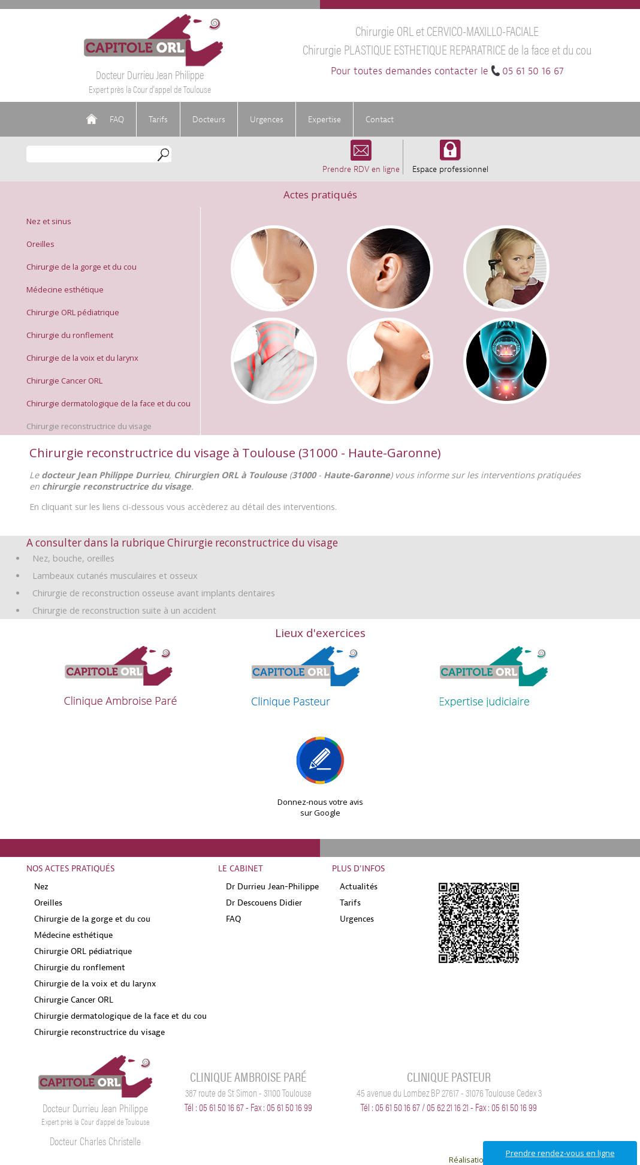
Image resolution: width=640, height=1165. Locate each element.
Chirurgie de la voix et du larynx (82, 357)
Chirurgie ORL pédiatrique (72, 312)
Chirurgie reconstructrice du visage (89, 426)
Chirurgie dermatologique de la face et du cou (108, 403)
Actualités (359, 886)
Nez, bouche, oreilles (73, 558)
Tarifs (158, 119)
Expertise (324, 119)
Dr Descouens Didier (264, 902)
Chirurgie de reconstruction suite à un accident (124, 610)
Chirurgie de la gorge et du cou (81, 266)
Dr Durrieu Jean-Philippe (272, 886)
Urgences (266, 119)
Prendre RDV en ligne (361, 163)
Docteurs (208, 119)
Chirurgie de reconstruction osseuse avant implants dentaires (153, 593)
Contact (380, 119)
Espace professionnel (450, 163)
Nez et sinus (48, 221)
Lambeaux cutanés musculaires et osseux (115, 575)
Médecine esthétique (65, 289)
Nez (41, 886)
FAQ (117, 119)
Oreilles (40, 244)
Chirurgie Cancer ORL (64, 380)
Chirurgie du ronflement (69, 335)
